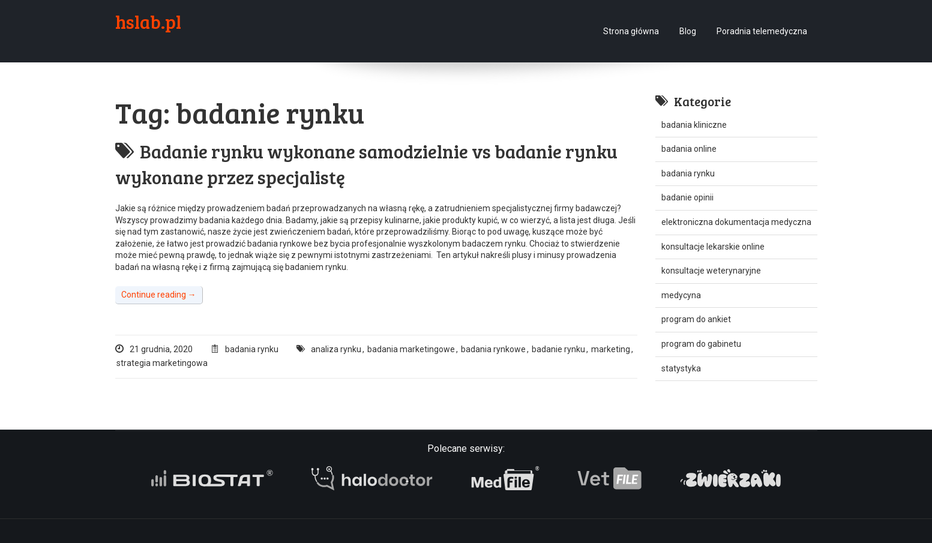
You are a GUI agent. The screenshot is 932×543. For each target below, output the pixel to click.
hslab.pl (148, 21)
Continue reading (158, 294)
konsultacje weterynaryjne (711, 270)
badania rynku (251, 349)
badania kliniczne (694, 125)
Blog (687, 31)
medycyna (681, 295)
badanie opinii (687, 197)
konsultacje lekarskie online (713, 246)
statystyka (681, 368)
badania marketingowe (411, 349)
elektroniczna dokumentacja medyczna (736, 222)
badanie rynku (558, 349)
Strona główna (631, 31)
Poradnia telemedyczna (762, 31)
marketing (610, 349)
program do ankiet (696, 319)
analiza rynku (336, 349)
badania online (689, 149)
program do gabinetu (701, 344)
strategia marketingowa (162, 363)
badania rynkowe (493, 349)
